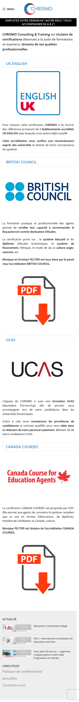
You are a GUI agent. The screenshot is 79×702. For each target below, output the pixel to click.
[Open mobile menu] (8, 9)
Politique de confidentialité (22, 671)
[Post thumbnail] (16, 628)
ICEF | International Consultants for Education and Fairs (53, 640)
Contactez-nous (13, 685)
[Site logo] (38, 8)
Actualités (9, 678)
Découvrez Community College (50, 626)
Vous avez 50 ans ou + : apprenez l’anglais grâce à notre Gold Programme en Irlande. (52, 654)
